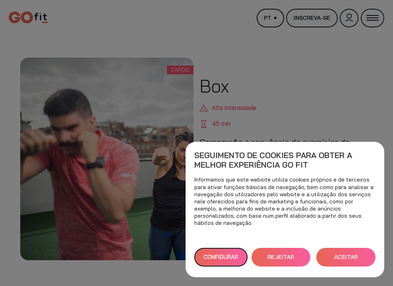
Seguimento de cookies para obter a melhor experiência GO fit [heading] (273, 160)
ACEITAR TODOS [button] (346, 260)
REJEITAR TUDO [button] (280, 260)
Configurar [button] (220, 257)
